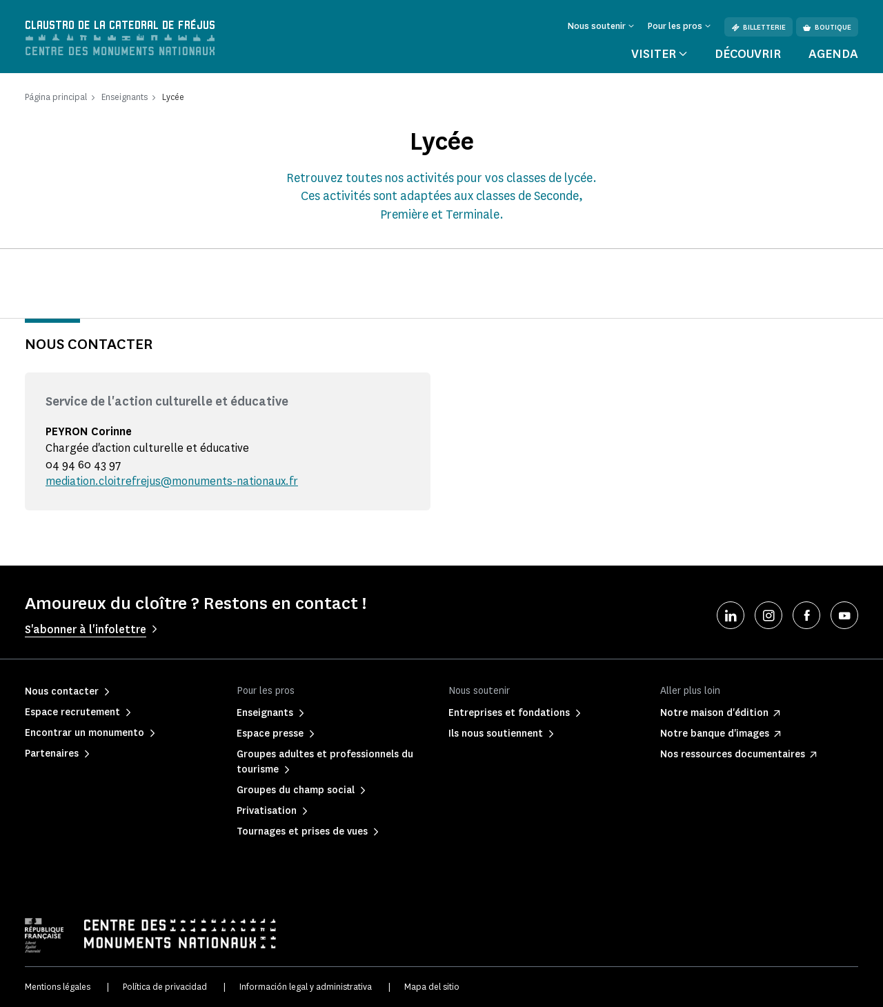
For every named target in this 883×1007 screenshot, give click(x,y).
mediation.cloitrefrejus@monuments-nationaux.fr (172, 481)
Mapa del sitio (431, 987)
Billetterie (758, 27)
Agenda (833, 54)
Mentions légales (57, 987)
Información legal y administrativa (305, 987)
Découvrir (748, 54)
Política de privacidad (165, 987)
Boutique (827, 27)
